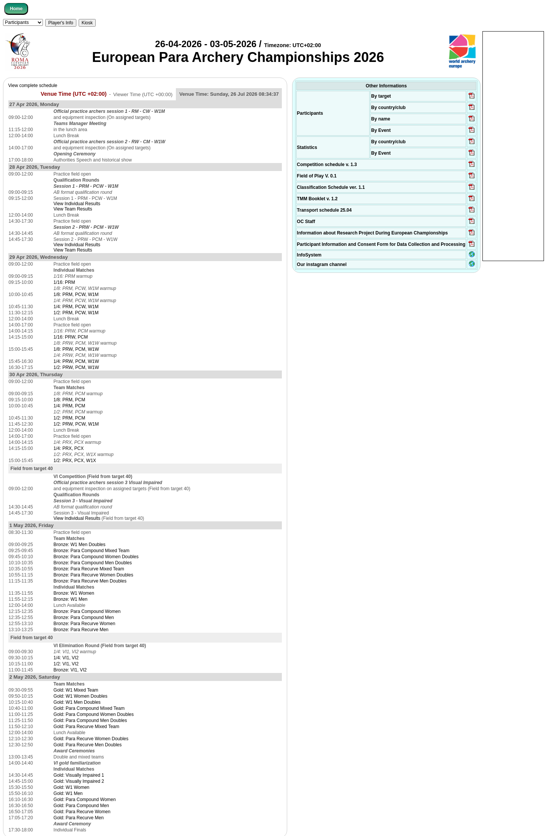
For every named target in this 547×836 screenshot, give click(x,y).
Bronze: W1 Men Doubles (80, 544)
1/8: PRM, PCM (69, 399)
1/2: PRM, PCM (69, 418)
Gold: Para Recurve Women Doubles (91, 738)
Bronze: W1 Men (70, 599)
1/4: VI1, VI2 (66, 657)
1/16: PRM (64, 282)
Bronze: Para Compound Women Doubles (96, 556)
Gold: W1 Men (68, 793)
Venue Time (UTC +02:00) (74, 94)
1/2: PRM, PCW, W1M (76, 312)
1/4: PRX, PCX (69, 448)
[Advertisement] (513, 146)
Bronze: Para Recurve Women (84, 623)
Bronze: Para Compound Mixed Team (92, 550)
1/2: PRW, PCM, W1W (76, 367)
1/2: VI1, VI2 (66, 664)
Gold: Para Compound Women (85, 799)
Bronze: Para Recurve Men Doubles (90, 581)
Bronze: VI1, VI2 (70, 670)
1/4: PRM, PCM (69, 405)
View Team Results (73, 209)
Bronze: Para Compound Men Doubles (93, 562)
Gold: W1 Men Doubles (77, 702)
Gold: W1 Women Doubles (81, 696)
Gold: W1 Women (71, 787)
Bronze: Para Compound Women (87, 611)
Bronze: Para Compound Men (84, 617)
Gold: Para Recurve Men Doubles (88, 744)
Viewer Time (142, 94)
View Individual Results (77, 203)
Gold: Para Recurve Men (79, 817)
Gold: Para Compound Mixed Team (89, 708)
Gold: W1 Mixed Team (76, 690)
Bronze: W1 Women (74, 593)
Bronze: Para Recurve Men (81, 629)
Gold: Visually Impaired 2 (79, 781)
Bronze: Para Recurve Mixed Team (89, 569)
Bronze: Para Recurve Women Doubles (93, 575)
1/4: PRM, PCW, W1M (76, 306)
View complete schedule (32, 85)
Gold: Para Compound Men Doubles (90, 720)
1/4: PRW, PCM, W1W (76, 361)
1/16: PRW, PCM (71, 337)
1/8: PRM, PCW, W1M (76, 294)
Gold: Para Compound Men (81, 805)
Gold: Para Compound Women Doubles (94, 714)
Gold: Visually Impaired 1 (79, 775)
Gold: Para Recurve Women (82, 811)
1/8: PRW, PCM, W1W (76, 349)
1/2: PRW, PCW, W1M (76, 424)
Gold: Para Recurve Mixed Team (86, 726)
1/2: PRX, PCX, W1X (75, 460)
